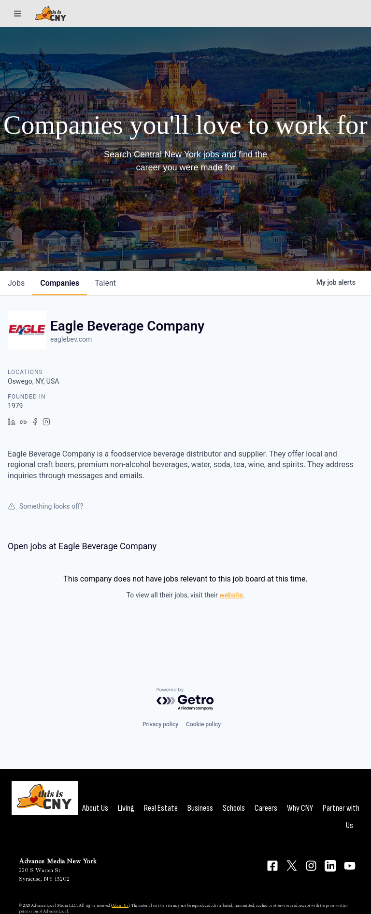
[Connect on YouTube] (349, 865)
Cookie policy (203, 724)
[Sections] (17, 13)
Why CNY (300, 808)
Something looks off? (45, 506)
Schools (234, 808)
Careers (266, 808)
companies (59, 283)
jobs (16, 283)
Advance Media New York (58, 861)
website (231, 595)
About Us (95, 808)
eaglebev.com (71, 339)
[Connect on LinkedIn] (330, 865)
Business (200, 808)
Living (126, 808)
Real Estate (161, 808)
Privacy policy (160, 724)
